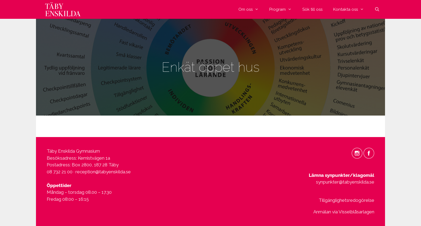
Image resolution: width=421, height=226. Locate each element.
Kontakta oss (351, 9)
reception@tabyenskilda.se (103, 171)
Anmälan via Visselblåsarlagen (343, 211)
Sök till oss (312, 9)
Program (283, 9)
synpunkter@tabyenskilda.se (345, 182)
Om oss (251, 9)
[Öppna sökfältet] (377, 9)
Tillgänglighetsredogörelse (346, 200)
